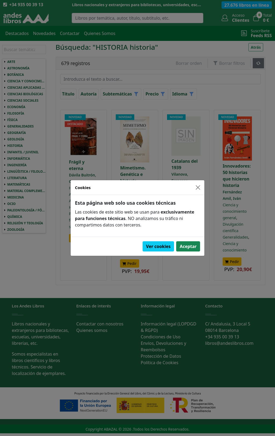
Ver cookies (158, 246)
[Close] (198, 187)
